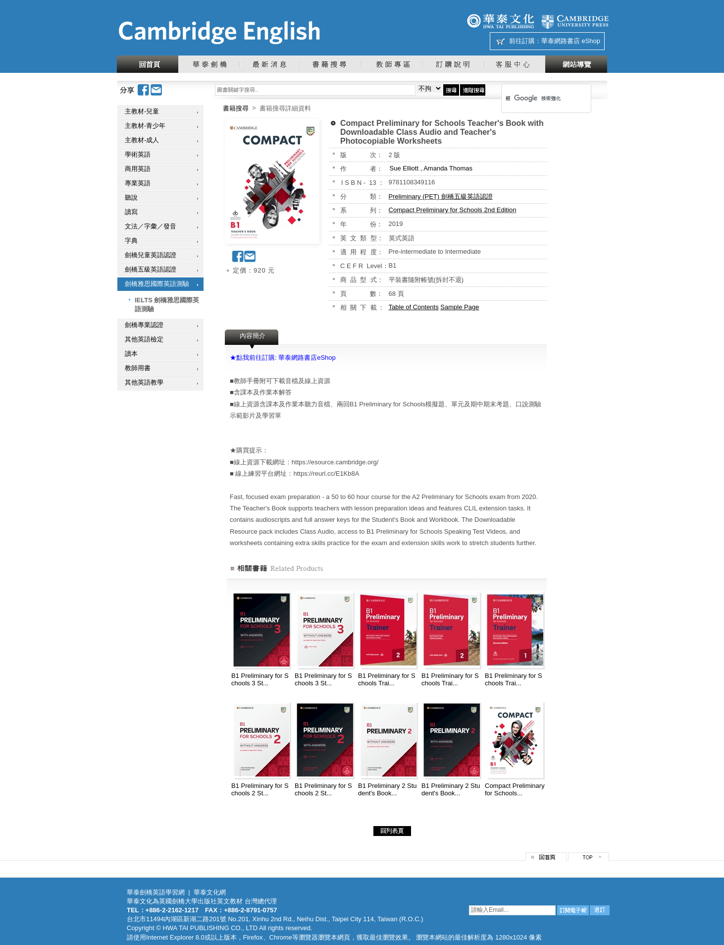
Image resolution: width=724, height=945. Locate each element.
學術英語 (138, 154)
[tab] (252, 339)
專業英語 (138, 183)
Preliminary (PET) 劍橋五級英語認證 (441, 196)
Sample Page (459, 307)
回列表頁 (392, 831)
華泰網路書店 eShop (570, 41)
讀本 (131, 353)
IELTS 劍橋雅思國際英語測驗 (167, 304)
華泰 (500, 21)
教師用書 (138, 368)
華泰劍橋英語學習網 (156, 892)
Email (156, 90)
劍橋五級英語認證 (150, 269)
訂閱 (573, 910)
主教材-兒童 (142, 111)
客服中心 (514, 64)
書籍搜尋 (330, 64)
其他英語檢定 (144, 339)
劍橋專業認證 (144, 325)
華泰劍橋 (208, 64)
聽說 (131, 197)
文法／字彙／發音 (150, 226)
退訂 (600, 910)
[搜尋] (533, 98)
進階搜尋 (472, 90)
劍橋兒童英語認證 (150, 255)
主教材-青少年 (145, 125)
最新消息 (269, 64)
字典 (131, 240)
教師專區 (392, 64)
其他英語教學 (144, 382)
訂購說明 (453, 64)
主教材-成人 (142, 140)
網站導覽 (576, 64)
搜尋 (451, 90)
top (588, 856)
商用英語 (138, 168)
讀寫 (131, 212)
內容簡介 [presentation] (252, 335)
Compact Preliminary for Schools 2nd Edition (453, 210)
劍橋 (575, 21)
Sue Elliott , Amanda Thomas (431, 168)
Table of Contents (414, 307)
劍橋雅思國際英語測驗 (157, 283)
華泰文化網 (218, 32)
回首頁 (147, 64)
